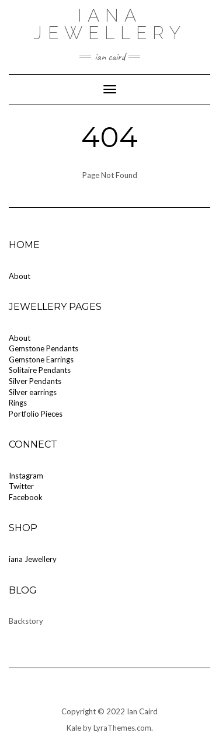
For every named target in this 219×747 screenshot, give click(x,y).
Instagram (26, 475)
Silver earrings (33, 392)
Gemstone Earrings (41, 359)
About (19, 276)
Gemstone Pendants (43, 348)
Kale (74, 727)
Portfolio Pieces (35, 413)
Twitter (21, 486)
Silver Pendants (35, 381)
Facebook (26, 497)
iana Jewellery (109, 24)
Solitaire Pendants (40, 370)
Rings (18, 402)
